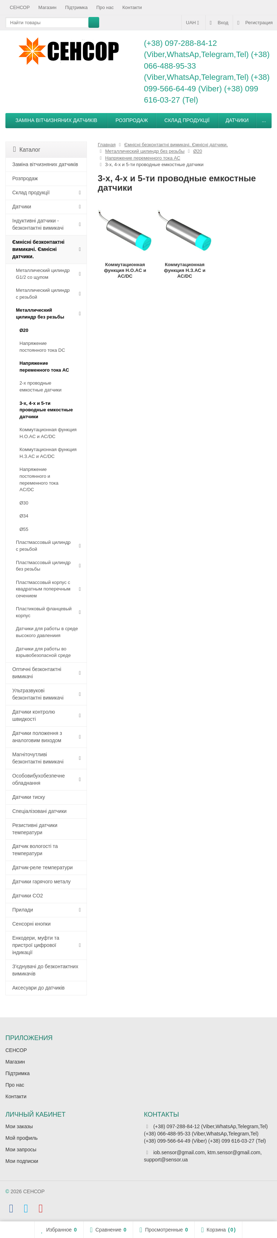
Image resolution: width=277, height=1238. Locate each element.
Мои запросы (20, 1149)
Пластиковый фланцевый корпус (44, 612)
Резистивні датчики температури (34, 828)
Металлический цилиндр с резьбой (43, 293)
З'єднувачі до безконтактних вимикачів (45, 970)
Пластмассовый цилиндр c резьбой (43, 546)
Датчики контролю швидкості (33, 715)
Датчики (237, 120)
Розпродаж (131, 120)
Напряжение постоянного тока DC (42, 347)
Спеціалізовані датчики (39, 811)
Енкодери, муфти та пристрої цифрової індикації (35, 945)
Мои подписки (21, 1161)
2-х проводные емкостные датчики (40, 386)
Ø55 (23, 529)
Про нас (105, 7)
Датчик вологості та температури (35, 849)
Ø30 (23, 503)
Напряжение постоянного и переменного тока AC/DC (38, 479)
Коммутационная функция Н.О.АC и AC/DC (47, 433)
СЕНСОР (20, 7)
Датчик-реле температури (42, 867)
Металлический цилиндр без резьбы (40, 313)
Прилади (22, 910)
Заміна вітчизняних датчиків (56, 120)
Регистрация (255, 23)
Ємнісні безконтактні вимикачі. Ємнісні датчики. (38, 249)
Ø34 (23, 516)
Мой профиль (21, 1138)
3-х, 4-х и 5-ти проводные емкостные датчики (46, 410)
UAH (193, 23)
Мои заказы (19, 1126)
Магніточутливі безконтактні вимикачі (37, 758)
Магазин (47, 7)
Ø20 (23, 330)
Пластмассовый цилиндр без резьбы (43, 566)
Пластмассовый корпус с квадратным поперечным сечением (43, 589)
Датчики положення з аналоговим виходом (37, 736)
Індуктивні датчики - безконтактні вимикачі (37, 224)
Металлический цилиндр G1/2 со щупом (43, 274)
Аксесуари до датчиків (38, 988)
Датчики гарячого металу (41, 881)
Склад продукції (187, 120)
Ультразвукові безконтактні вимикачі (37, 694)
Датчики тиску (28, 797)
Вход (219, 23)
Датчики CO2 (27, 896)
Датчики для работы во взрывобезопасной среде (43, 652)
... (264, 120)
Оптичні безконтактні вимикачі (36, 672)
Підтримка (76, 7)
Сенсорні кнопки (31, 924)
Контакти (132, 7)
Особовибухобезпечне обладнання (38, 779)
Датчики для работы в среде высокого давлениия (47, 632)
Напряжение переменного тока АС (44, 366)
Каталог (26, 149)
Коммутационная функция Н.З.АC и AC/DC (47, 453)
